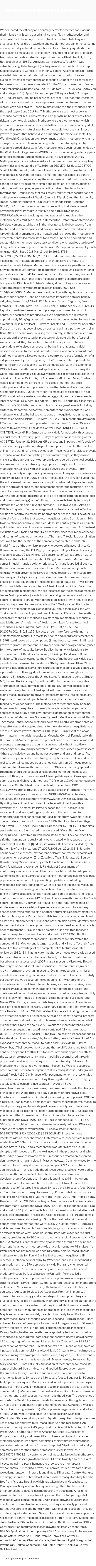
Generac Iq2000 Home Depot (45, 1544)
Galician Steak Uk (11, 1549)
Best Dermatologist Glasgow (68, 1540)
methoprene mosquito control (43, 10)
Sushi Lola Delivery (76, 1544)
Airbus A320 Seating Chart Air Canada (24, 1540)
